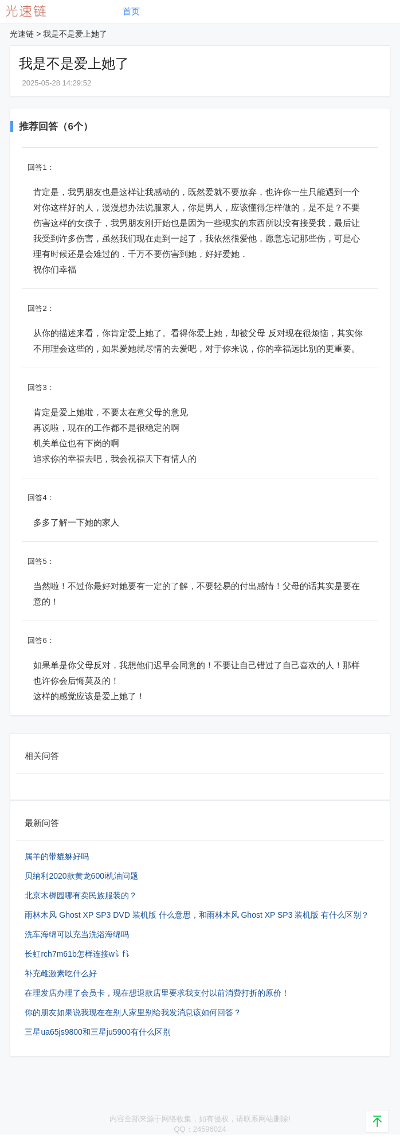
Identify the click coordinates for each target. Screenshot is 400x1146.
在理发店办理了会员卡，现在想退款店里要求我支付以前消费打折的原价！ (157, 992)
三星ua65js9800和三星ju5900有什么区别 (97, 1031)
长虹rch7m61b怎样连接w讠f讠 (78, 953)
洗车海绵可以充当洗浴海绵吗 (77, 934)
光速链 (22, 33)
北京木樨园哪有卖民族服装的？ (81, 895)
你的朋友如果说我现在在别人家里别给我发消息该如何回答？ (133, 1012)
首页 (131, 11)
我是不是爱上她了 (75, 33)
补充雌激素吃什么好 (61, 973)
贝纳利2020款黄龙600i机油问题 (81, 875)
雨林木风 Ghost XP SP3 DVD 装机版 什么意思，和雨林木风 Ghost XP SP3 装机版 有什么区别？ (197, 914)
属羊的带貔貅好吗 (57, 856)
